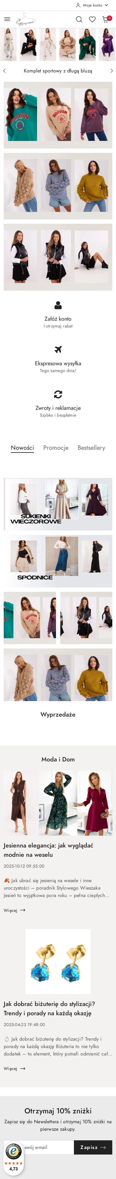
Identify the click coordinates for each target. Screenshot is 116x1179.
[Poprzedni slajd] (4, 71)
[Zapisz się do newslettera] (39, 1147)
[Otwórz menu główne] (7, 19)
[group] (58, 44)
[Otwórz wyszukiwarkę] (79, 19)
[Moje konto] (92, 5)
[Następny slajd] (111, 71)
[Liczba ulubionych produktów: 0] (92, 19)
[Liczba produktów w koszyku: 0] (105, 19)
